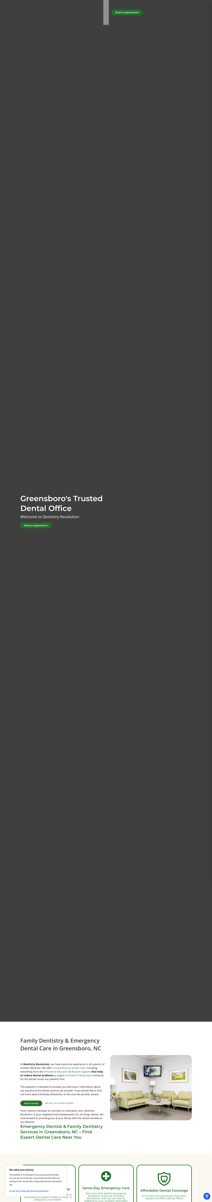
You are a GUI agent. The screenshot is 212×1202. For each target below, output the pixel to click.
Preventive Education (56, 1071)
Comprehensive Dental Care (69, 1068)
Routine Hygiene (81, 1071)
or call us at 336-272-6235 (59, 1103)
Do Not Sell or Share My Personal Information (29, 1191)
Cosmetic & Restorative (78, 1075)
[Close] (64, 1166)
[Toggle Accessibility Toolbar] (207, 1196)
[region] (36, 1180)
